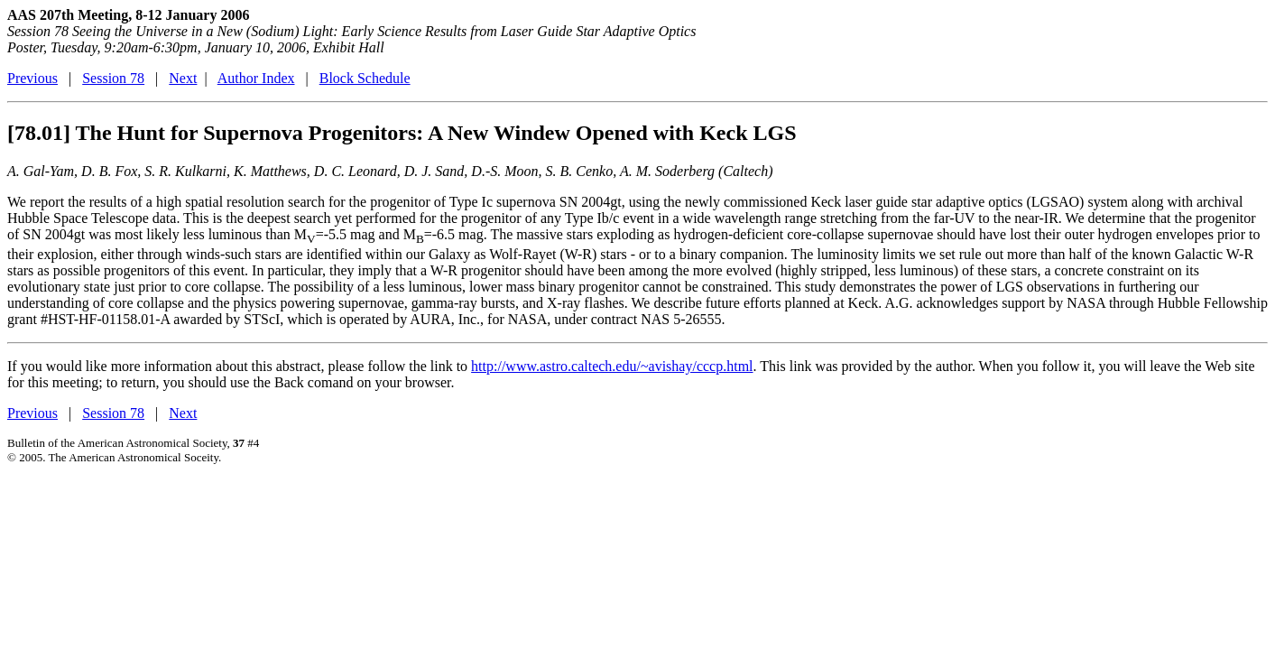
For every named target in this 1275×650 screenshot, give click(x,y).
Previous (32, 78)
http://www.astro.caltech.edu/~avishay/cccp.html (612, 366)
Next (183, 78)
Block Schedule (365, 78)
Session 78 (113, 78)
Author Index (256, 78)
